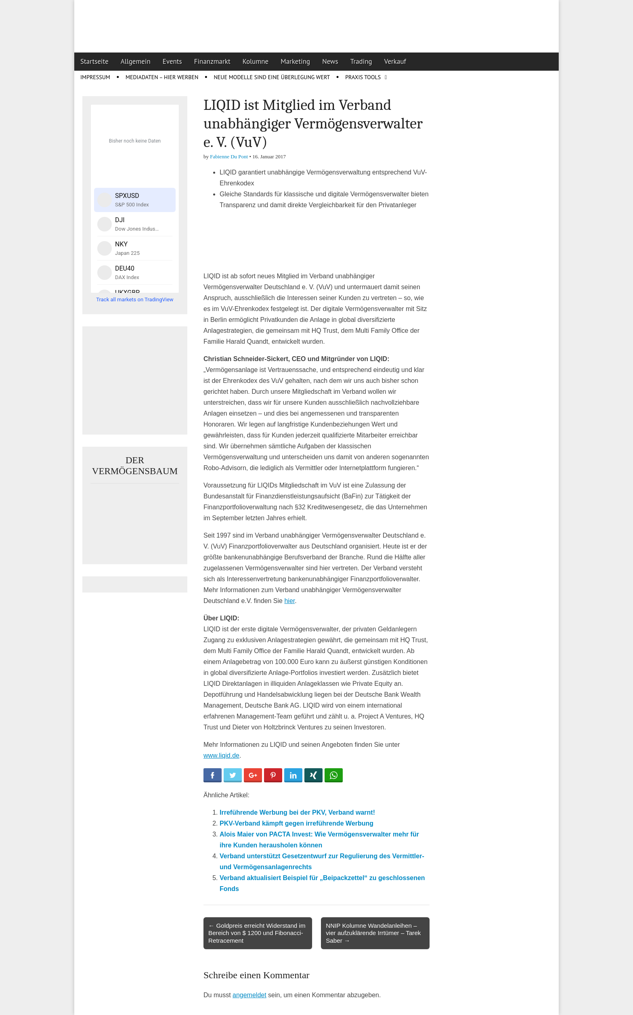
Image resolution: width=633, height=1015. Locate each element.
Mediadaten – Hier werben (162, 77)
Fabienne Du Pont (229, 156)
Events (172, 61)
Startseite (94, 61)
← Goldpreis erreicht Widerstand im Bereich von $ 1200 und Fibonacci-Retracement (257, 933)
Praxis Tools (363, 77)
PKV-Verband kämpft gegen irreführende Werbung (296, 823)
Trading (361, 61)
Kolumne (256, 61)
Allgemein (136, 61)
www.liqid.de (221, 755)
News (330, 61)
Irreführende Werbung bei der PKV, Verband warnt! (297, 812)
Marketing (295, 61)
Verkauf (395, 61)
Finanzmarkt (212, 61)
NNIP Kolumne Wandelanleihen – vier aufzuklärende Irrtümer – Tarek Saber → (373, 933)
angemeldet (249, 995)
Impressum (95, 77)
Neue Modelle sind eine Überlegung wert (272, 77)
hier (289, 600)
